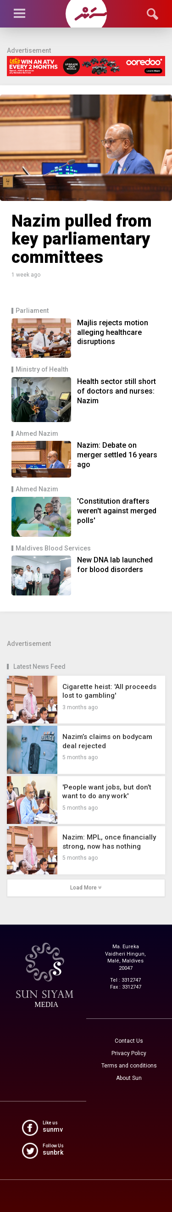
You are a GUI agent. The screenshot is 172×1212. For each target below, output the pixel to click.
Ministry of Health (42, 369)
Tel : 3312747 (125, 980)
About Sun (129, 1078)
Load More (86, 887)
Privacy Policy (128, 1053)
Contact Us (129, 1041)
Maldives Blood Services (53, 548)
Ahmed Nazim (37, 434)
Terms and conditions (129, 1065)
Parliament (32, 311)
